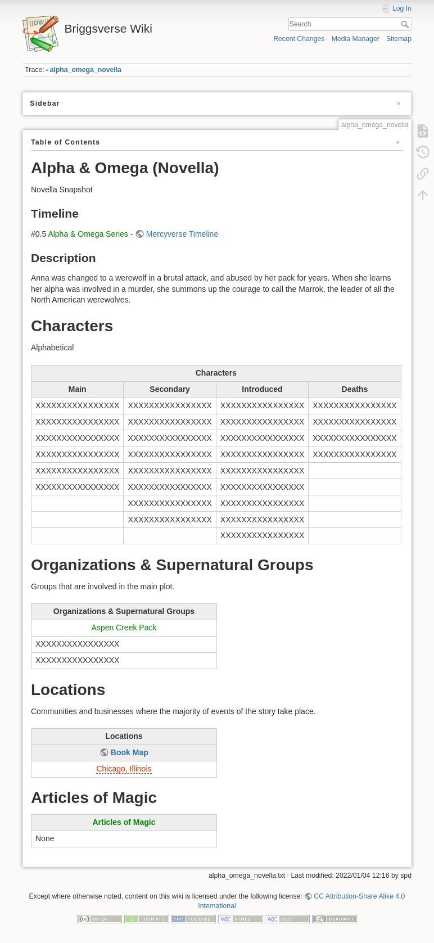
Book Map (129, 752)
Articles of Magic (123, 822)
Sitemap (399, 39)
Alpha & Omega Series (88, 233)
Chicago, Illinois (123, 768)
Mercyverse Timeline (182, 233)
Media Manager (355, 39)
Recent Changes (298, 39)
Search (406, 24)
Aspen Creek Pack (124, 627)
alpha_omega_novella (85, 70)
